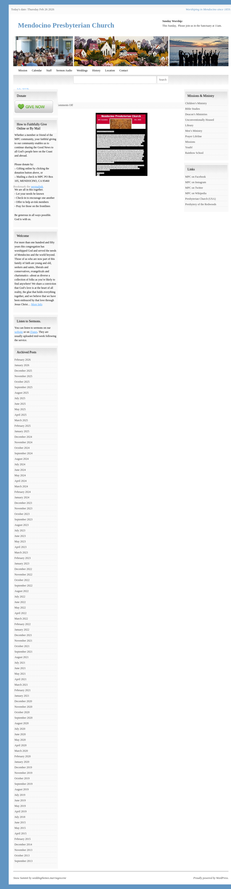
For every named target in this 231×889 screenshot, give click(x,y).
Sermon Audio (64, 70)
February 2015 (22, 839)
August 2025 (21, 392)
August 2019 (21, 789)
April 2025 (20, 414)
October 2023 (22, 514)
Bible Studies (192, 108)
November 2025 (23, 376)
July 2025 (19, 398)
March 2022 (21, 618)
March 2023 (21, 552)
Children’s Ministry (196, 103)
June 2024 (20, 469)
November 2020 (23, 706)
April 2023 (20, 547)
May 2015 (20, 828)
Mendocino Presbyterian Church (66, 25)
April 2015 (20, 833)
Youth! (189, 147)
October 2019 (22, 778)
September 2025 (23, 387)
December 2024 (23, 436)
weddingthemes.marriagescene (49, 878)
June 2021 (20, 668)
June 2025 (20, 403)
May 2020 (20, 739)
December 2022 (23, 569)
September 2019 (23, 783)
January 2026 (21, 365)
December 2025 (23, 370)
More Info (36, 304)
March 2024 (21, 486)
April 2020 (20, 745)
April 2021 (20, 679)
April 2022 (20, 613)
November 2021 (23, 640)
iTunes (33, 332)
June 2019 (20, 800)
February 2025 (22, 425)
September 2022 (23, 585)
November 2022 (23, 574)
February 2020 (22, 756)
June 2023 (20, 536)
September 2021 (23, 651)
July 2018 (19, 817)
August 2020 (21, 723)
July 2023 (19, 530)
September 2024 (23, 453)
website (18, 332)
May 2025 (20, 409)
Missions (190, 141)
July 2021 (19, 662)
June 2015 (20, 822)
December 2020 (23, 701)
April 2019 (20, 811)
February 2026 (22, 359)
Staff (49, 70)
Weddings (82, 70)
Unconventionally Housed (199, 119)
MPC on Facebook (195, 176)
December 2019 (23, 767)
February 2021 (22, 690)
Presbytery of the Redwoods (200, 204)
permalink (37, 186)
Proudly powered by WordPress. (211, 878)
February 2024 (22, 492)
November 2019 (23, 772)
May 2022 (20, 607)
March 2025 (21, 420)
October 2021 (22, 646)
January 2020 (21, 761)
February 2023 (22, 558)
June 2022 (20, 602)
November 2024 (23, 442)
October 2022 (22, 580)
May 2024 (20, 475)
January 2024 (21, 497)
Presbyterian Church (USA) (200, 198)
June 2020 (20, 734)
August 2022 (21, 591)
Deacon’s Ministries (196, 114)
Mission (22, 70)
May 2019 (20, 806)
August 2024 (21, 458)
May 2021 (20, 673)
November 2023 (23, 508)
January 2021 (21, 695)
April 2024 (20, 480)
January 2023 (21, 563)
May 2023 (20, 541)
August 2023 (21, 525)
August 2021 (21, 657)
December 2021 (23, 635)
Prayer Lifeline (193, 136)
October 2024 (22, 447)
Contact (123, 70)
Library (189, 125)
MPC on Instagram (195, 182)
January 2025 (21, 431)
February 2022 (22, 624)
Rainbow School (194, 152)
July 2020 (19, 728)
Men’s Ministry (193, 130)
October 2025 (22, 381)
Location (110, 70)
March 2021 (21, 684)
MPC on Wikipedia (196, 193)
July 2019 (19, 794)
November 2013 (23, 850)
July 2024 (19, 464)
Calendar (37, 70)
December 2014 (23, 844)
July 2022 (19, 596)
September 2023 (23, 519)
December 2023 (23, 503)
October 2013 (22, 855)
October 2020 (22, 712)
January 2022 (21, 629)
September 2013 (23, 861)
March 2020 (21, 750)
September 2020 (23, 717)
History (96, 70)
